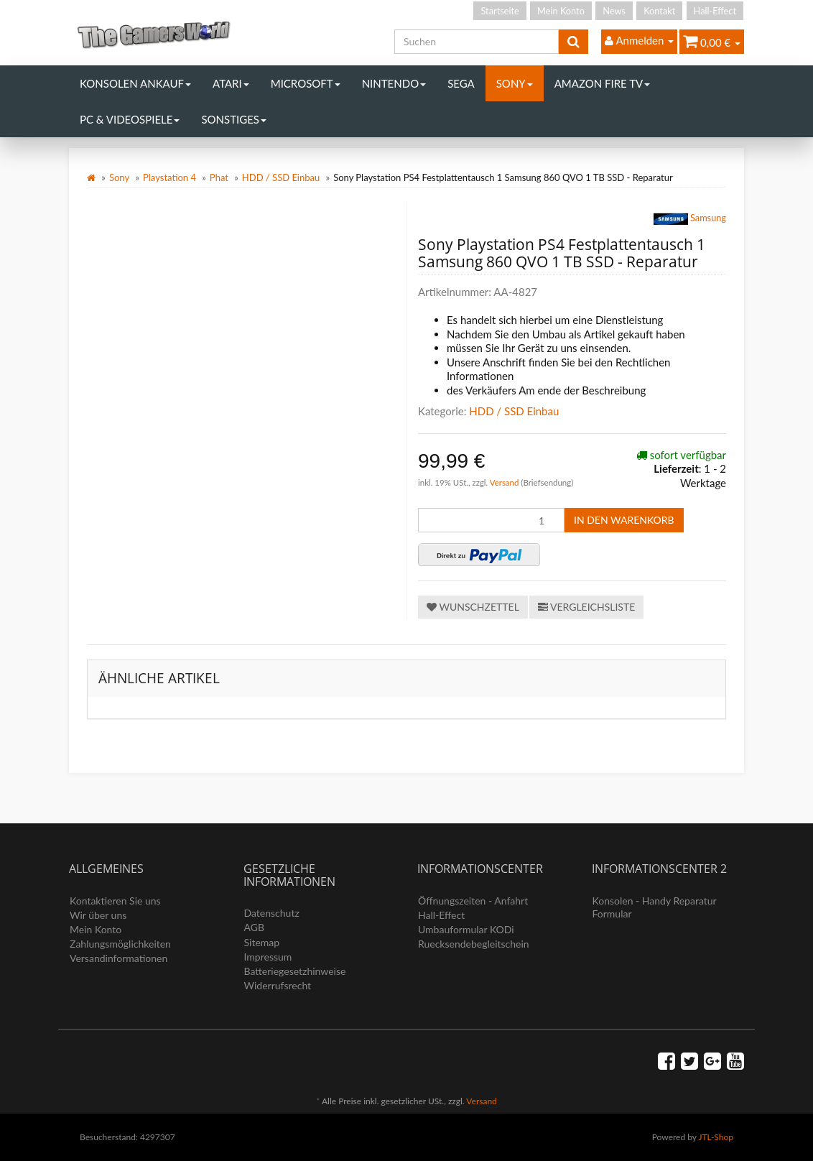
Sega (461, 83)
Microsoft (305, 83)
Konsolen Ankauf (135, 83)
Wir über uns (98, 915)
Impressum (268, 956)
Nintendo (394, 83)
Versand (505, 482)
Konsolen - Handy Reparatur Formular (655, 907)
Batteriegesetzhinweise (295, 971)
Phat (219, 177)
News (614, 11)
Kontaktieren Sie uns (115, 900)
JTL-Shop (715, 1137)
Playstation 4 (169, 177)
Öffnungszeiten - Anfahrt (473, 900)
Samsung (690, 219)
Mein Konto (561, 11)
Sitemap (262, 942)
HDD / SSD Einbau (281, 177)
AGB (254, 927)
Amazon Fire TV (602, 83)
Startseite (499, 11)
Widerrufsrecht (278, 985)
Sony (514, 83)
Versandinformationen (118, 958)
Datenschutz (271, 913)
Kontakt (659, 11)
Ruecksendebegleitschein (473, 944)
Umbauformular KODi (466, 929)
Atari (231, 83)
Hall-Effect (715, 11)
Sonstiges (233, 119)
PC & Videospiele (130, 119)
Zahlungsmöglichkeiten (120, 944)
